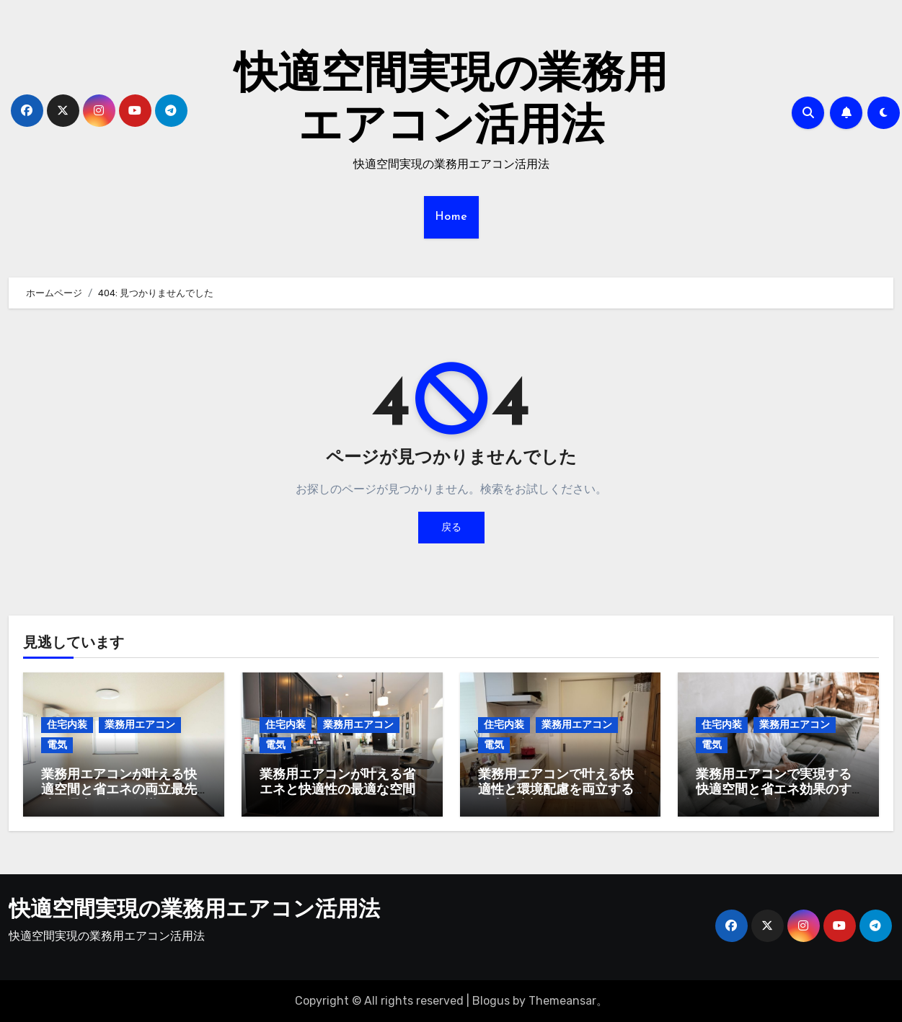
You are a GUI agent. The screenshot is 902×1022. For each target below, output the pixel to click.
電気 (57, 745)
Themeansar (562, 1001)
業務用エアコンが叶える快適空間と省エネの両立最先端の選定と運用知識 (119, 790)
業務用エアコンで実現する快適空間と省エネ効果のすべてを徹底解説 (774, 790)
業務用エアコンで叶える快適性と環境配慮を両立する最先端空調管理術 (556, 790)
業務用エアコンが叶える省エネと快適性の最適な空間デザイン (337, 790)
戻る (451, 527)
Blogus (491, 1001)
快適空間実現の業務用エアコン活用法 (194, 910)
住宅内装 (67, 725)
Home (451, 217)
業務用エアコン (140, 725)
